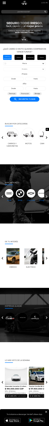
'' (4, 3)
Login (44, 3)
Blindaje (37, 94)
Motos (19, 57)
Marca (24, 63)
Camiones (30, 57)
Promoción (25, 94)
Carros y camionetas (7, 57)
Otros (42, 57)
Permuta (12, 94)
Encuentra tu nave (24, 99)
